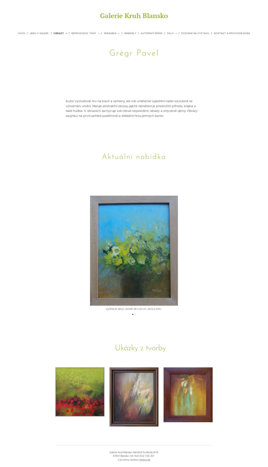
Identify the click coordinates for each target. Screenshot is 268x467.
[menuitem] (24, 33)
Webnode (144, 459)
